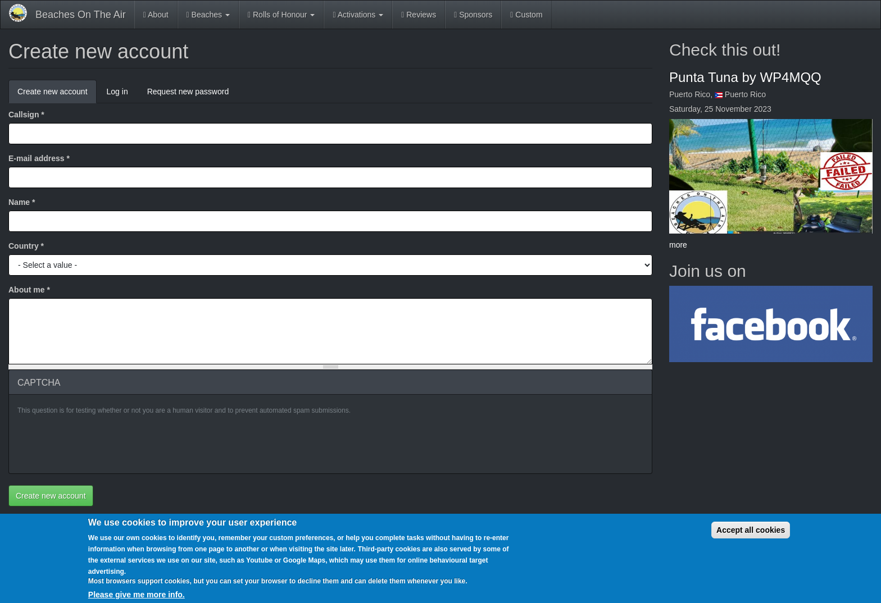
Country (26, 245)
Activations (358, 14)
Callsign (26, 114)
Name (21, 202)
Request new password (188, 91)
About (156, 14)
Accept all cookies (750, 530)
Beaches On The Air (80, 14)
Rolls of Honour (281, 14)
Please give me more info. (136, 594)
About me (29, 289)
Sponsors (473, 14)
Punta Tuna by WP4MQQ (745, 77)
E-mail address (39, 158)
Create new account (57, 94)
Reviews (418, 14)
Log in (117, 91)
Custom (526, 14)
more (678, 244)
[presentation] (102, 443)
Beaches (208, 14)
